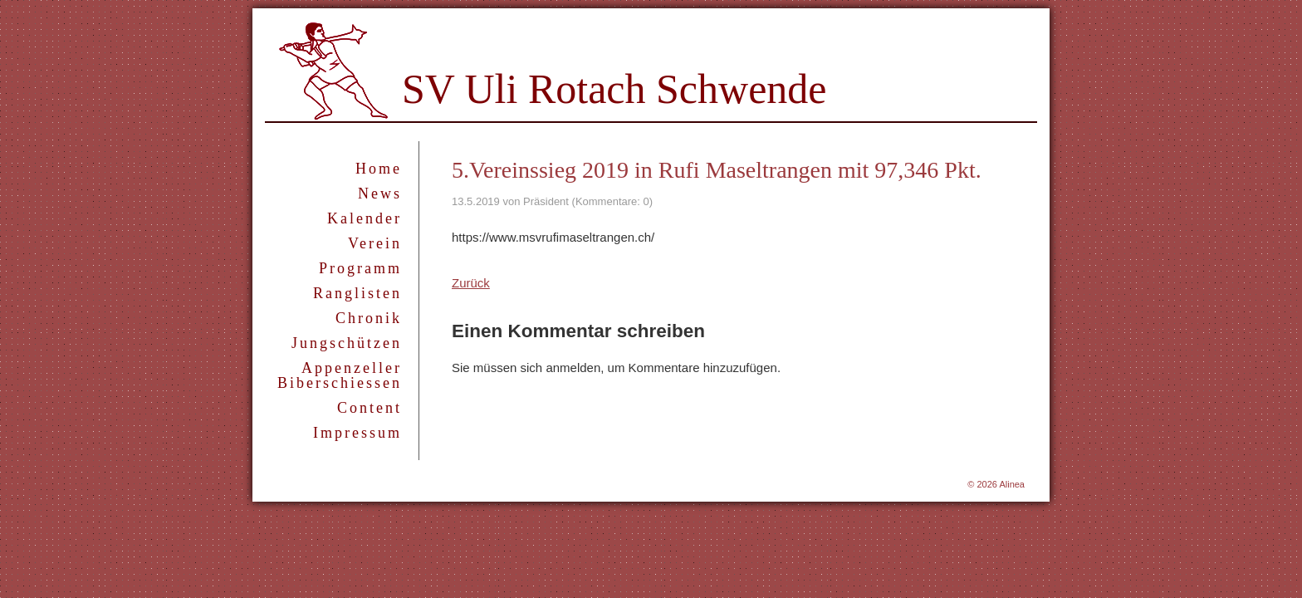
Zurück (471, 283)
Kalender (364, 218)
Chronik (368, 318)
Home (378, 168)
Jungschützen (346, 343)
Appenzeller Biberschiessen (339, 375)
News (380, 193)
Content (369, 407)
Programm (360, 268)
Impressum (357, 432)
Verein (375, 243)
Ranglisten (357, 293)
